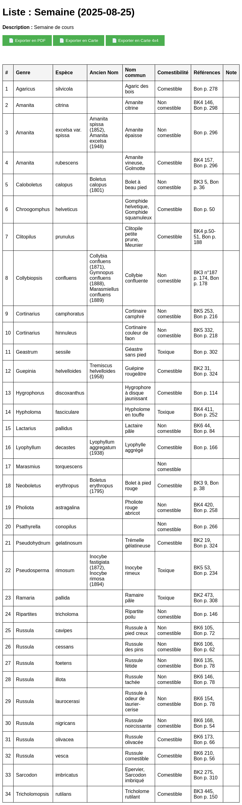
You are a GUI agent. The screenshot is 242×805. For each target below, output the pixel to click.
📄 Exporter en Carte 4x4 (135, 40)
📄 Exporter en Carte (78, 40)
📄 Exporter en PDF (27, 40)
